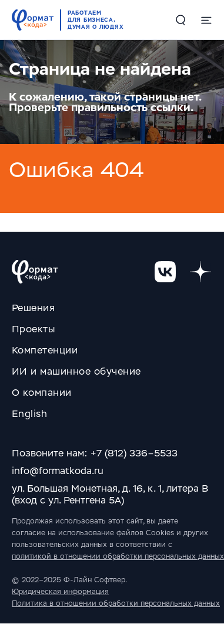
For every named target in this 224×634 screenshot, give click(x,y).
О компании (42, 392)
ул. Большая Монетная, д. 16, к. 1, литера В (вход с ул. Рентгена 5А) (110, 494)
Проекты (33, 329)
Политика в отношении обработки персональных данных (116, 603)
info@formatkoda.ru (57, 471)
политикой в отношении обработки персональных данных (118, 556)
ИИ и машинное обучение (76, 371)
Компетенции (45, 350)
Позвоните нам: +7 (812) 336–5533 (95, 453)
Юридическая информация (60, 591)
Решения (33, 308)
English (29, 414)
